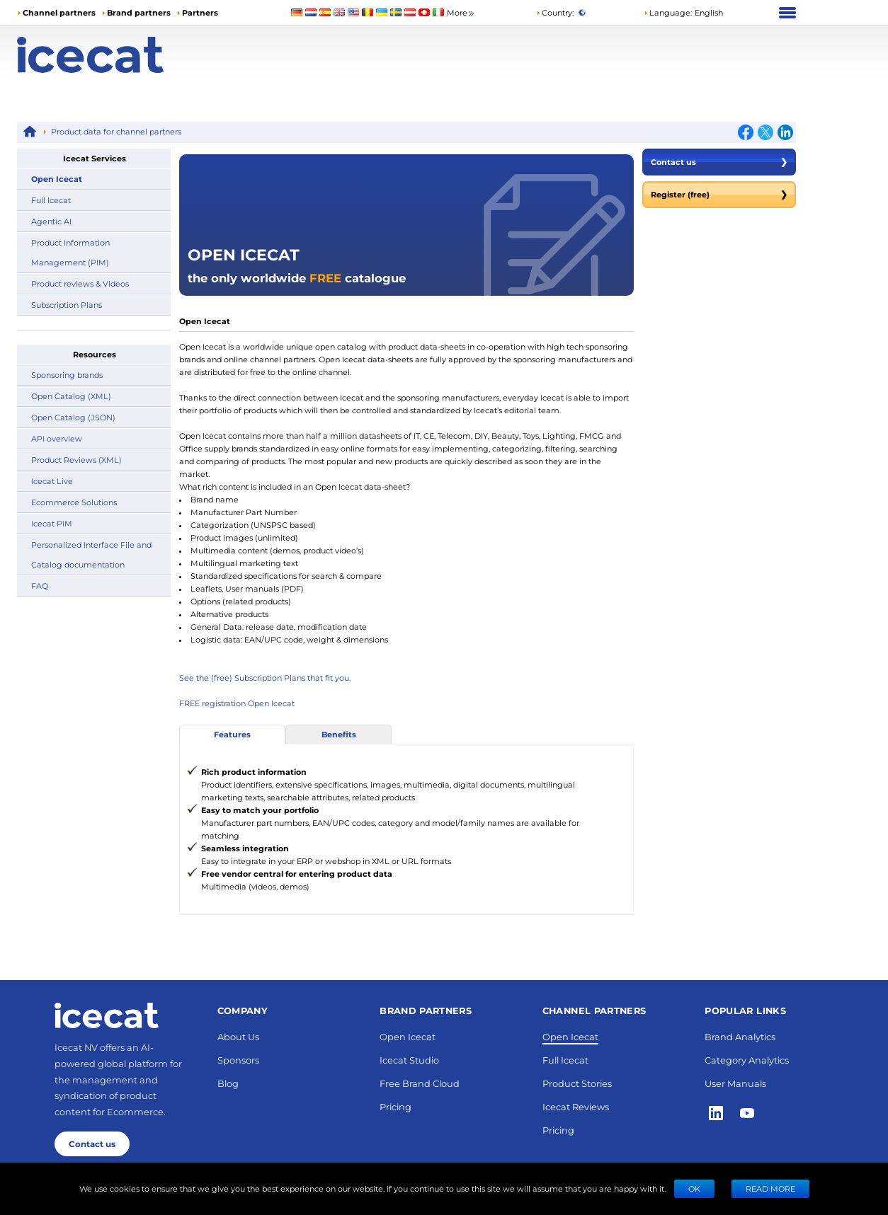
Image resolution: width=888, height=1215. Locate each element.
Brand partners (139, 12)
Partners (200, 12)
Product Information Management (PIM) (70, 252)
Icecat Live (52, 481)
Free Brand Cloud (420, 1083)
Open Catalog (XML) (71, 396)
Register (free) (719, 194)
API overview (56, 438)
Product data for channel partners (116, 131)
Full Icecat (51, 200)
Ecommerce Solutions (74, 502)
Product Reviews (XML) (76, 459)
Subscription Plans (66, 305)
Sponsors (238, 1059)
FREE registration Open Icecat (237, 703)
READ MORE (770, 1188)
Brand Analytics (740, 1036)
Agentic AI (51, 221)
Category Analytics (747, 1059)
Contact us (719, 162)
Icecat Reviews (575, 1106)
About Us (238, 1036)
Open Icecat (56, 179)
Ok (694, 1188)
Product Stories (577, 1083)
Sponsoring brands (67, 375)
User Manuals (735, 1083)
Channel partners (59, 12)
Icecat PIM (51, 523)
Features (232, 734)
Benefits (338, 734)
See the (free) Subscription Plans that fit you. (265, 677)
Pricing (395, 1106)
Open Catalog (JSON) (73, 417)
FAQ (39, 585)
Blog (228, 1083)
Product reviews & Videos (80, 283)
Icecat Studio (409, 1059)
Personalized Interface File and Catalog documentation (91, 554)
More (461, 13)
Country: (555, 12)
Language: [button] (668, 12)
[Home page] (114, 55)
